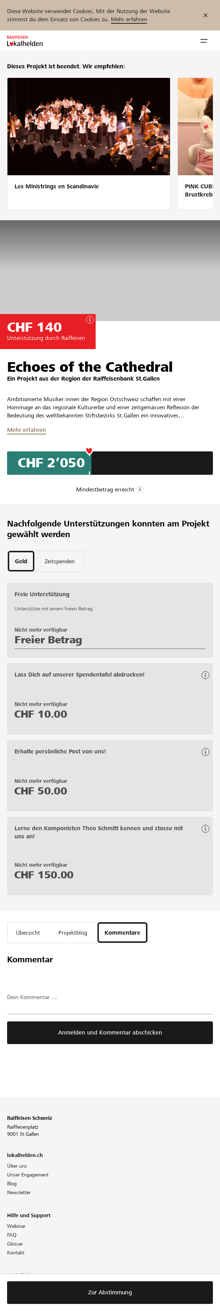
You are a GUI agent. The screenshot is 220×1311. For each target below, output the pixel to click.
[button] (204, 41)
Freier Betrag (48, 640)
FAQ (12, 1235)
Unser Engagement (28, 1175)
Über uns (17, 1166)
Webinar (16, 1226)
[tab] (21, 561)
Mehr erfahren (129, 19)
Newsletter (19, 1192)
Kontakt (15, 1252)
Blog (12, 1183)
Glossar (15, 1244)
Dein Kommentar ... (32, 997)
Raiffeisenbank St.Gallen (126, 378)
